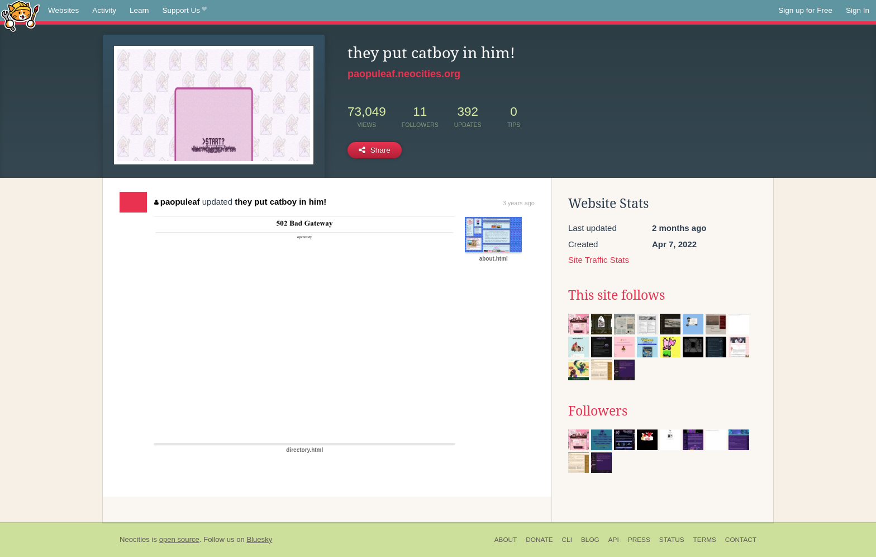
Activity (104, 10)
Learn (139, 10)
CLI (567, 540)
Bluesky (259, 539)
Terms (704, 540)
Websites (63, 10)
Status (671, 540)
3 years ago (519, 203)
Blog (590, 540)
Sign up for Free (805, 10)
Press (639, 540)
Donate (539, 540)
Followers (597, 411)
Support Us (185, 10)
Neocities (135, 539)
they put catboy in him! (280, 201)
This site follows (616, 295)
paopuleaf (176, 201)
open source (179, 539)
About (505, 540)
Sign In (857, 10)
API (613, 540)
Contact (740, 540)
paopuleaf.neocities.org (403, 73)
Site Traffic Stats (598, 260)
